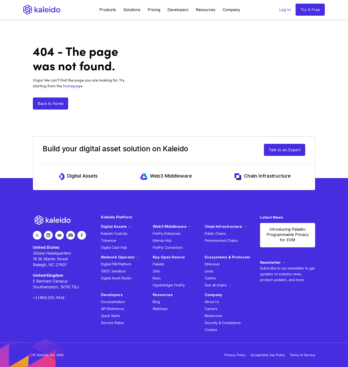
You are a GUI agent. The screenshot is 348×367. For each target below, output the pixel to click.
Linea (209, 271)
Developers (177, 9)
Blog (156, 302)
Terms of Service (302, 355)
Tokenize (108, 240)
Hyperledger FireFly (169, 285)
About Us (212, 302)
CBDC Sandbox (113, 271)
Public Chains (215, 233)
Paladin (158, 264)
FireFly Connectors (168, 247)
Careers (211, 309)
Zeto (156, 271)
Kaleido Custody (114, 233)
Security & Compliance (223, 323)
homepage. (72, 85)
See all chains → (218, 285)
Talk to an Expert (284, 149)
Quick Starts (110, 316)
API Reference (112, 309)
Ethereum (212, 264)
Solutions (131, 9)
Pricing (154, 9)
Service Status (112, 323)
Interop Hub (162, 240)
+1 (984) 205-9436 (49, 297)
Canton (210, 278)
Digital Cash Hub (114, 247)
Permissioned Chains (221, 240)
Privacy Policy (235, 355)
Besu (157, 278)
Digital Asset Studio (116, 278)
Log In (285, 9)
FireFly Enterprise (167, 233)
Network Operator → (120, 257)
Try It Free (310, 9)
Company (231, 9)
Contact (211, 330)
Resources (205, 9)
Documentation (113, 302)
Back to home (50, 103)
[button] (108, 9)
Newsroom (213, 316)
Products (107, 9)
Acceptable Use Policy (268, 355)
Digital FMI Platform (116, 264)
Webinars (160, 309)
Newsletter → (272, 262)
